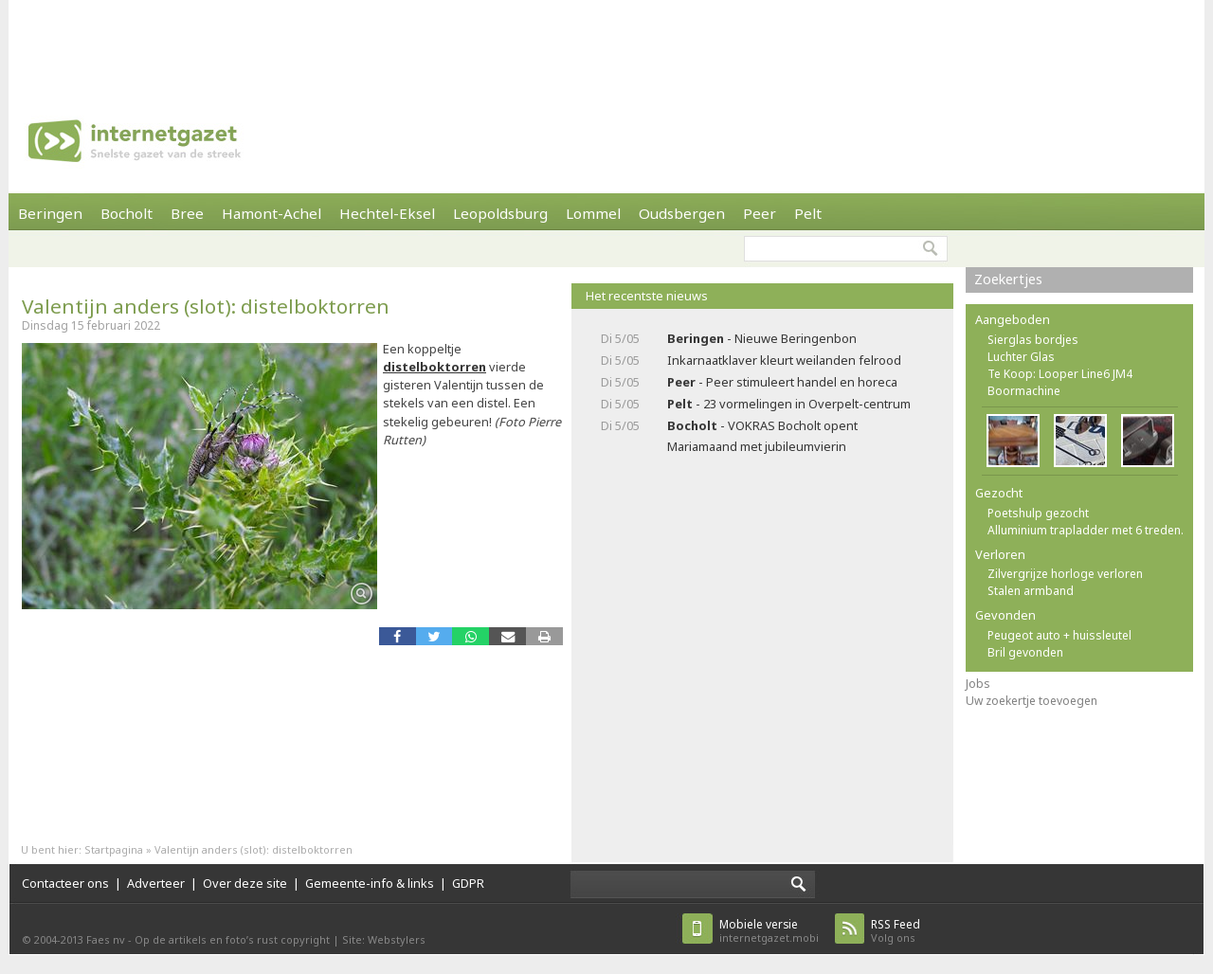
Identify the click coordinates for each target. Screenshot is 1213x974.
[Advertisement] (606, 42)
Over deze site (245, 883)
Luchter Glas (1021, 357)
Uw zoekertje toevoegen (1031, 701)
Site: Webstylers (383, 939)
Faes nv (105, 939)
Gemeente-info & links (369, 883)
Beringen (50, 213)
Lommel (593, 213)
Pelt (808, 213)
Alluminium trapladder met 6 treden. (1085, 530)
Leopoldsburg (500, 213)
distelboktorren (434, 366)
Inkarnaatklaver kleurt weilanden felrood (784, 360)
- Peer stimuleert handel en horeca (782, 381)
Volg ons (895, 931)
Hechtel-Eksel (387, 213)
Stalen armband (1030, 591)
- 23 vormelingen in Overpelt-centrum (789, 403)
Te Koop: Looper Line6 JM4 (1059, 374)
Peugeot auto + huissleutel (1059, 635)
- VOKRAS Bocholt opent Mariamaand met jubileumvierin (762, 435)
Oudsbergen (682, 213)
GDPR (468, 883)
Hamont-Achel (271, 213)
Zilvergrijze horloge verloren (1065, 574)
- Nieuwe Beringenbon (762, 338)
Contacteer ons (65, 883)
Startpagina (113, 849)
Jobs (978, 684)
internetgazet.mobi (769, 931)
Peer (759, 213)
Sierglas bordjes (1032, 340)
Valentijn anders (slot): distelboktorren (205, 306)
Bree (187, 213)
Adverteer (156, 883)
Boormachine (1023, 391)
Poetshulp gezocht (1038, 513)
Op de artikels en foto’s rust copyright (232, 939)
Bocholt (126, 213)
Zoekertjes (1008, 279)
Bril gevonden (1025, 652)
